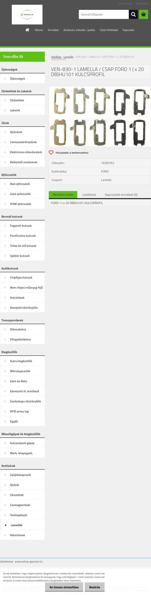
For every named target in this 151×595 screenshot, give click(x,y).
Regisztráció (142, 3)
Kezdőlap (56, 57)
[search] (133, 14)
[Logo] (27, 14)
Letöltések (89, 194)
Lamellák (68, 57)
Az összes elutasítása (63, 587)
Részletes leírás (63, 194)
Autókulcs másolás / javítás (79, 30)
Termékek (53, 30)
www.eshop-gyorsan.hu (29, 561)
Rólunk (39, 30)
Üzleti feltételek (109, 30)
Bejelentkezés (125, 3)
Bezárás (94, 587)
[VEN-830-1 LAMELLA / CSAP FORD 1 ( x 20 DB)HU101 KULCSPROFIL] (100, 88)
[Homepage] (27, 29)
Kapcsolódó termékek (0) (121, 194)
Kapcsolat (128, 30)
